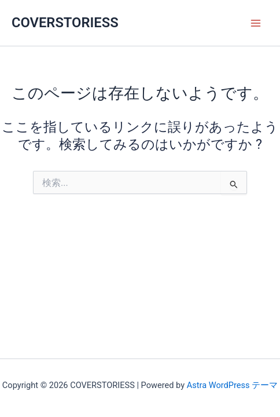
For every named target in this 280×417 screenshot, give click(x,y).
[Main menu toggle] (256, 22)
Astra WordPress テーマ (232, 385)
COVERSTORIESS (65, 22)
